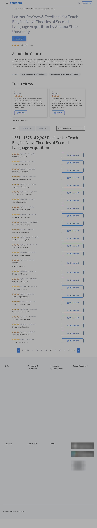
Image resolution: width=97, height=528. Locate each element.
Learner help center (48, 286)
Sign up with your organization (39, 283)
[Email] (48, 251)
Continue (48, 257)
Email (33, 248)
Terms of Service (40, 290)
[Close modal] (65, 236)
